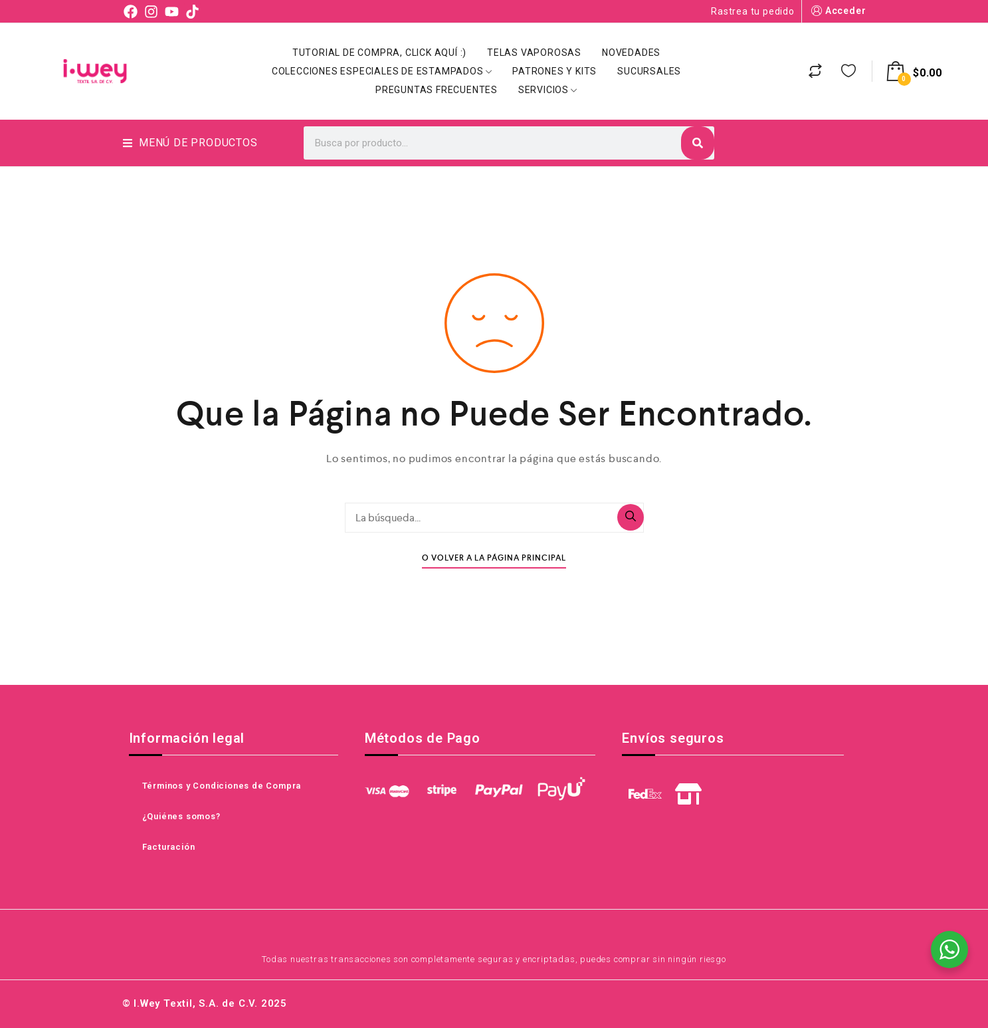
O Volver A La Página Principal (494, 558)
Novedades (631, 52)
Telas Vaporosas (534, 52)
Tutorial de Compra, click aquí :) (379, 52)
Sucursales (649, 71)
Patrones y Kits (554, 71)
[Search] (697, 143)
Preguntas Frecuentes (436, 89)
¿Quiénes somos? (181, 816)
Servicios (547, 89)
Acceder (837, 11)
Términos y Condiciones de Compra (222, 786)
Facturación (168, 847)
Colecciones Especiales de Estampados (382, 71)
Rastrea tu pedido (753, 11)
